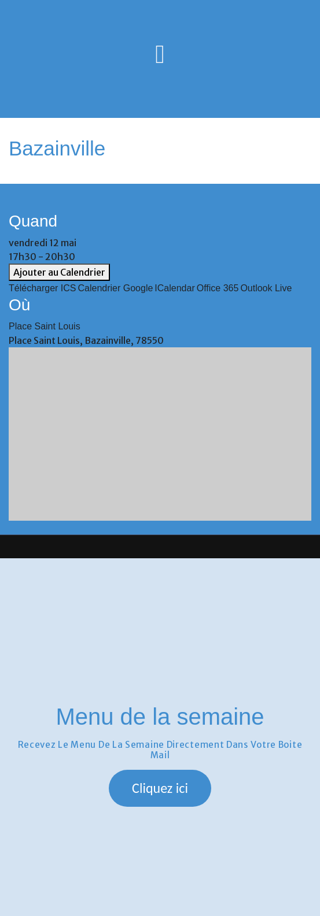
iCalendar (174, 288)
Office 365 (218, 288)
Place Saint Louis (44, 326)
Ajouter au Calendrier (59, 272)
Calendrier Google (115, 288)
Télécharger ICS (42, 288)
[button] (160, 788)
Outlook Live (266, 288)
